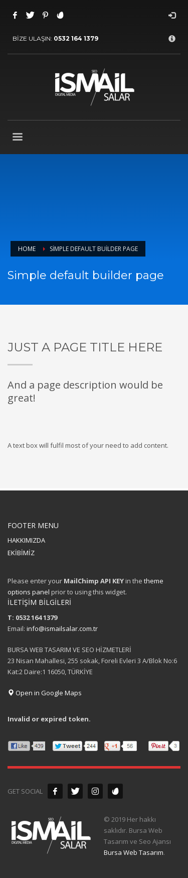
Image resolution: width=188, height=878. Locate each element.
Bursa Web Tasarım (133, 852)
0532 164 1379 (76, 38)
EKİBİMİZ (21, 552)
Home (27, 248)
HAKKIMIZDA (26, 540)
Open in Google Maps (45, 692)
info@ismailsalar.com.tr (62, 628)
